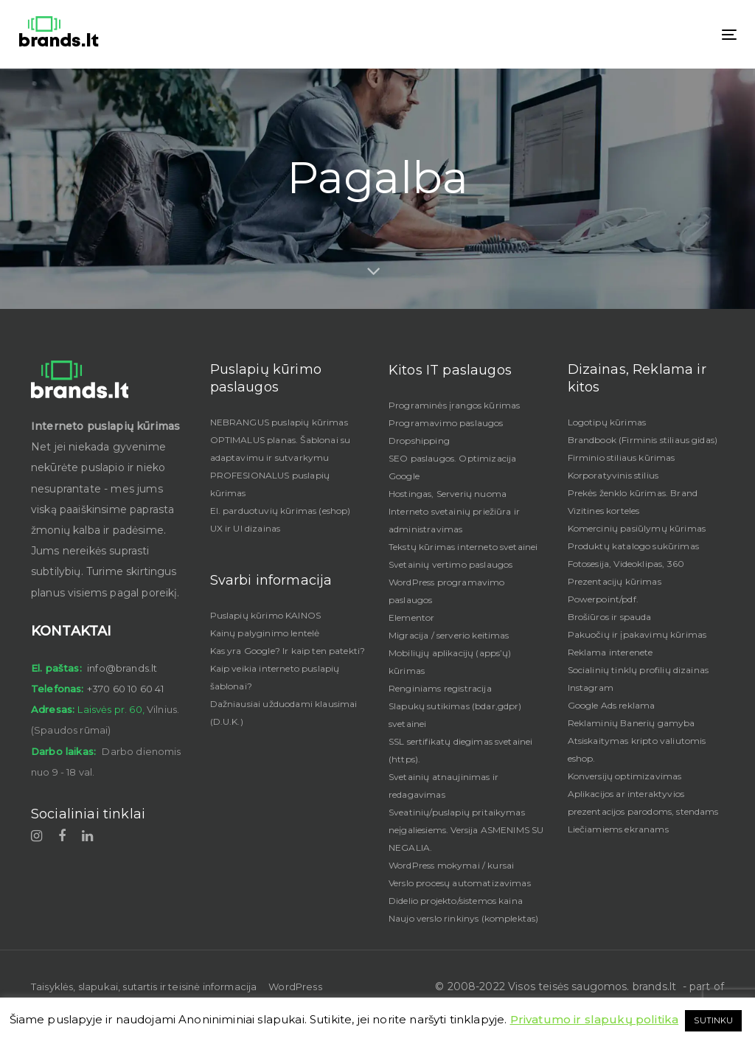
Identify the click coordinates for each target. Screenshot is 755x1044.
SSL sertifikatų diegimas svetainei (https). (460, 750)
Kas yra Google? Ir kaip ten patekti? (288, 650)
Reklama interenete (610, 652)
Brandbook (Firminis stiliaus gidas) (643, 439)
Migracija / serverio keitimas (449, 635)
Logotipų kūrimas (607, 422)
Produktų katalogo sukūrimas (633, 545)
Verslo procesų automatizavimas (460, 882)
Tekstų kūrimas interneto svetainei (463, 546)
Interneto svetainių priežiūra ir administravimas (454, 520)
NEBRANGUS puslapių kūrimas (279, 422)
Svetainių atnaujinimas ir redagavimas (443, 785)
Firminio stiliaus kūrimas (621, 457)
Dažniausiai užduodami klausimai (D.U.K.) (284, 712)
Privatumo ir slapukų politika (594, 1019)
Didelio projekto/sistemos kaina (456, 900)
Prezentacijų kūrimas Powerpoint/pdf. (614, 590)
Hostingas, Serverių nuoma (448, 493)
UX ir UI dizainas (245, 528)
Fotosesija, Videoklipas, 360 (626, 563)
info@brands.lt (122, 668)
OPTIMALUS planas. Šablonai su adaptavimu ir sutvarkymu (280, 448)
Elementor (411, 617)
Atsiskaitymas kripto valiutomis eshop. (637, 749)
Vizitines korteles (604, 510)
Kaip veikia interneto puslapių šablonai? (275, 677)
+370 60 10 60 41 (125, 689)
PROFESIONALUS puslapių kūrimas (270, 484)
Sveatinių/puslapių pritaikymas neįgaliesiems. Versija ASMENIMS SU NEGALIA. (466, 830)
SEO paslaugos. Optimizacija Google (452, 467)
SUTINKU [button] (713, 1020)
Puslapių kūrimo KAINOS (265, 615)
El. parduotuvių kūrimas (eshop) (280, 510)
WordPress (294, 986)
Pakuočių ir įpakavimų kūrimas (637, 634)
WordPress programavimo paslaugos (447, 591)
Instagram (590, 687)
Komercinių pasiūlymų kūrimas (637, 528)
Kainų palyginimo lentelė (265, 632)
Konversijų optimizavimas (625, 776)
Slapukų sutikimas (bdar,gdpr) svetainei (455, 714)
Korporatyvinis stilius (613, 475)
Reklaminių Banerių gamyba (631, 722)
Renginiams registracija (440, 688)
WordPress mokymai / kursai (451, 865)
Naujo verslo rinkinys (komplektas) (463, 918)
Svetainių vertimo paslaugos (450, 564)
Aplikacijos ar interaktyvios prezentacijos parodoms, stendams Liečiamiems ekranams (643, 811)
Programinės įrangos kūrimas (454, 405)
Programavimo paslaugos (446, 422)
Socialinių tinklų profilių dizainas (638, 669)
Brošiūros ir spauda (610, 616)
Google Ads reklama (611, 705)
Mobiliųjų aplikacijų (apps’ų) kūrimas (450, 661)
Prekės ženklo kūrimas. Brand (632, 492)
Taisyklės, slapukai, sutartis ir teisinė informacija (144, 986)
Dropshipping (419, 440)
